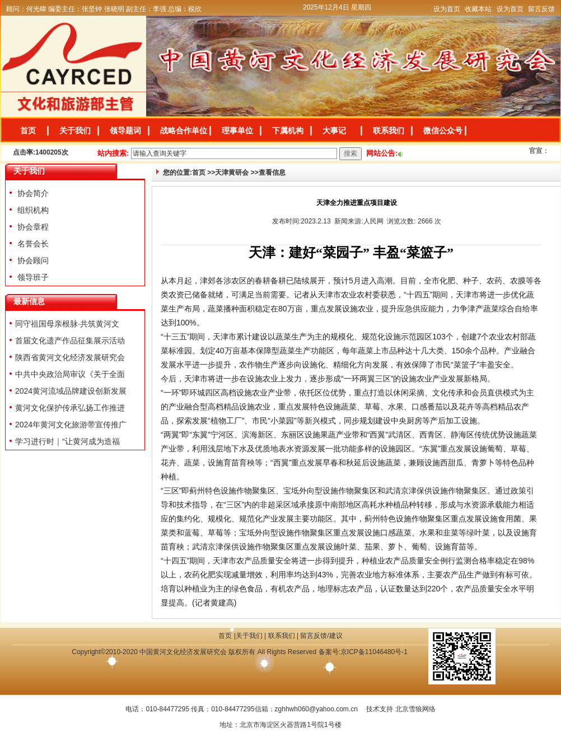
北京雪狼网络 (415, 709)
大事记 (334, 130)
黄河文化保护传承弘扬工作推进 (70, 407)
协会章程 (32, 226)
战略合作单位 (183, 130)
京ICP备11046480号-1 (374, 652)
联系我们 (388, 130)
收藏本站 (478, 9)
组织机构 (32, 210)
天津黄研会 (232, 172)
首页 (28, 130)
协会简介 (32, 193)
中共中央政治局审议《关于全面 (70, 374)
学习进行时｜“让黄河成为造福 (67, 441)
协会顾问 (32, 260)
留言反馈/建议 (321, 636)
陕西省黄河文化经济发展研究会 (70, 357)
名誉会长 (32, 243)
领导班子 (32, 277)
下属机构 (287, 130)
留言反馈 (541, 9)
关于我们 (75, 130)
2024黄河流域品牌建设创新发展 (71, 390)
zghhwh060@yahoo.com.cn (316, 709)
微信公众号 (442, 130)
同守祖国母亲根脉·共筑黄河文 (67, 323)
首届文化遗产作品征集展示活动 (70, 340)
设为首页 (446, 9)
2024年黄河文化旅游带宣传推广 (71, 424)
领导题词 (125, 130)
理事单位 (237, 130)
